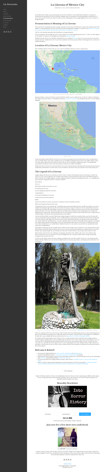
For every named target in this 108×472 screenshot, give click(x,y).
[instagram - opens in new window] (4, 32)
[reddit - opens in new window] (6, 32)
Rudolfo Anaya (78, 353)
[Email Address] (70, 414)
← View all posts (67, 371)
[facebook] (8, 32)
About (5, 27)
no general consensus (71, 98)
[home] (13, 4)
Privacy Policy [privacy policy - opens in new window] (67, 463)
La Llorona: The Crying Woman (64, 353)
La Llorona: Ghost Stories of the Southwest (66, 355)
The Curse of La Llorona (64, 357)
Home (4, 9)
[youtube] (10, 32)
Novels (5, 11)
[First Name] (52, 414)
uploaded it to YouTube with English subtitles (78, 336)
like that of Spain (70, 36)
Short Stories (7, 16)
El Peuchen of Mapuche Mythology (79, 363)
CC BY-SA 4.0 (80, 330)
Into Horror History (8, 18)
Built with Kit (67, 418)
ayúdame (75, 38)
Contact (5, 25)
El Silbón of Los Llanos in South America (58, 363)
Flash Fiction (7, 20)
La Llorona (43, 357)
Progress (5, 14)
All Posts (5, 22)
